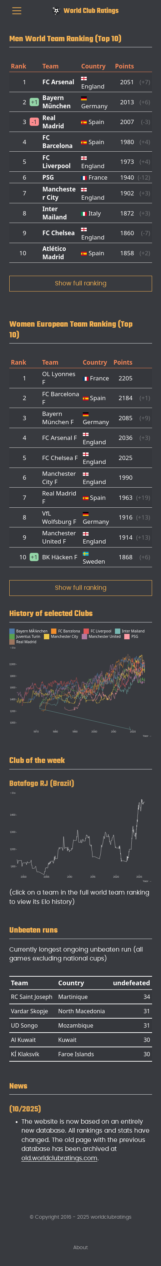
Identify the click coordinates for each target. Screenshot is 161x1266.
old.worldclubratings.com (59, 1158)
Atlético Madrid (54, 253)
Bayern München (56, 102)
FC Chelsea (58, 233)
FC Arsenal (58, 82)
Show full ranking (80, 283)
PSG (48, 177)
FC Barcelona (57, 141)
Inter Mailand (54, 213)
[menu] (17, 11)
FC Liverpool (56, 161)
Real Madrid (53, 122)
